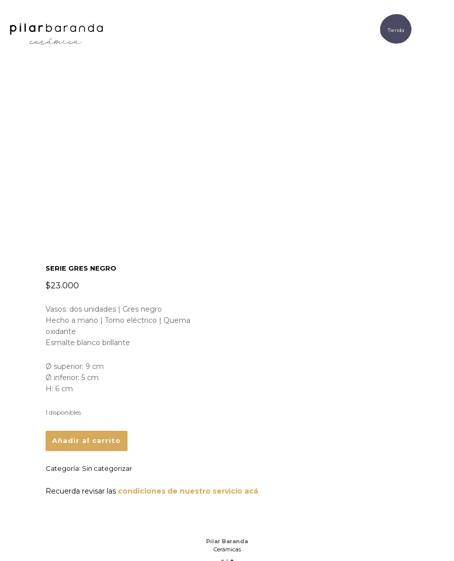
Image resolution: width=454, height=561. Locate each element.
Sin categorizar (107, 468)
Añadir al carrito (86, 440)
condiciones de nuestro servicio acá (188, 491)
